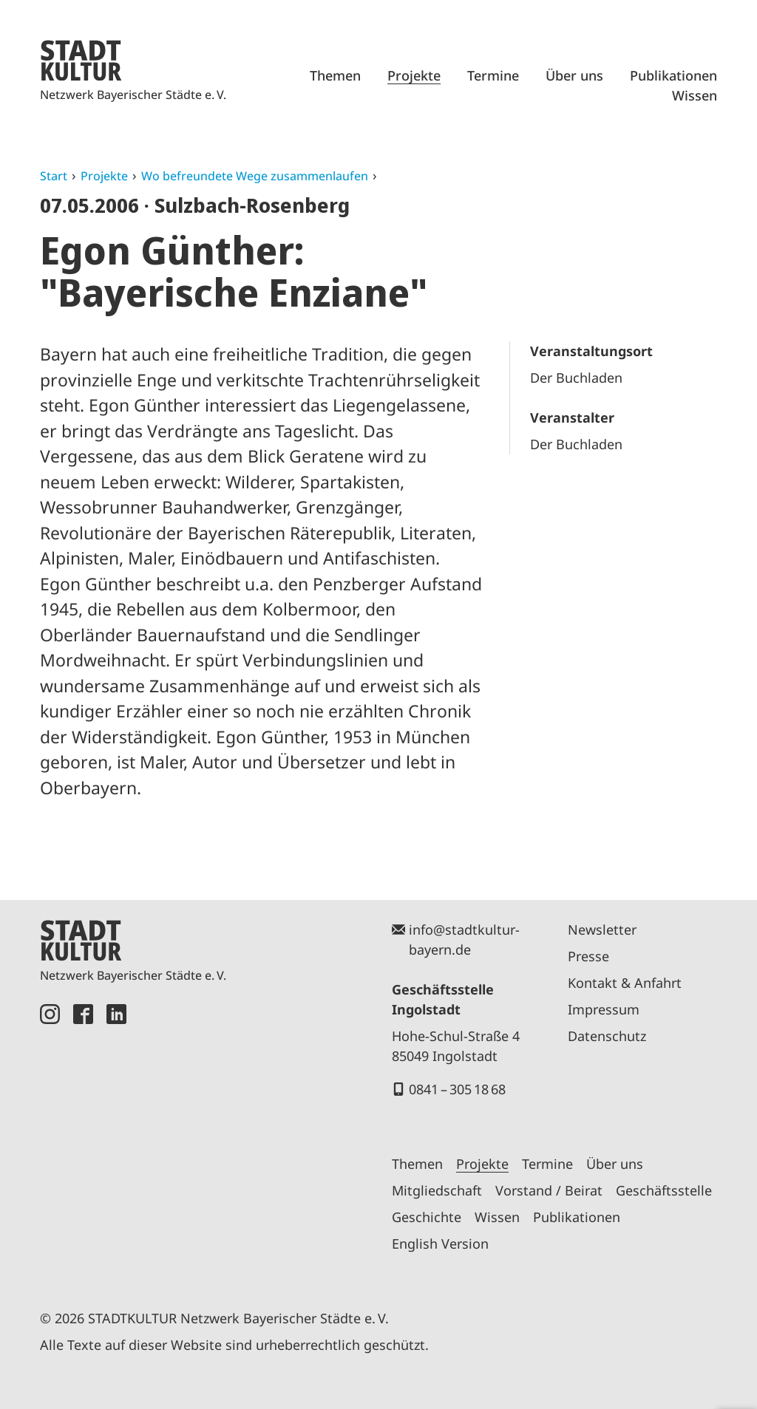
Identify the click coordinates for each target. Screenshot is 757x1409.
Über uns (574, 75)
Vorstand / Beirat (548, 1190)
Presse (588, 956)
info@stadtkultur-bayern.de (464, 939)
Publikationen (673, 75)
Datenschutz (607, 1036)
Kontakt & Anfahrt (625, 983)
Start (53, 176)
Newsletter (602, 929)
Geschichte (426, 1217)
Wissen (694, 95)
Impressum (603, 1009)
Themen (335, 75)
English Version (440, 1243)
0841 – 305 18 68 (457, 1089)
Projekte (414, 75)
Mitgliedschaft (437, 1190)
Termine (493, 75)
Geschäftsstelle (664, 1190)
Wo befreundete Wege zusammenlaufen (254, 176)
